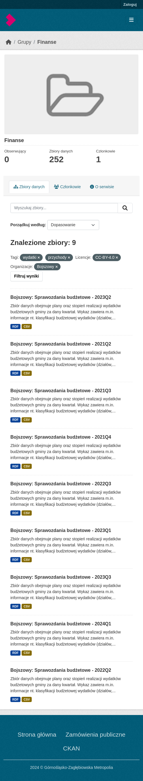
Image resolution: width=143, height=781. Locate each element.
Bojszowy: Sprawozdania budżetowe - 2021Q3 (60, 390)
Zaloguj (130, 4)
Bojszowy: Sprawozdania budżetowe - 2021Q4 (60, 437)
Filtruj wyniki (26, 276)
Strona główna (37, 734)
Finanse (46, 42)
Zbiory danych (29, 186)
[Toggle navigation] (131, 20)
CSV (27, 326)
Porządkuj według (27, 224)
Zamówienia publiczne (95, 734)
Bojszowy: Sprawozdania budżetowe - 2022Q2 (60, 670)
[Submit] (125, 208)
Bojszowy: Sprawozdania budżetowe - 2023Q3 (60, 577)
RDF (15, 326)
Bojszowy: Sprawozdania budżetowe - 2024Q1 (60, 623)
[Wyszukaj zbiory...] (64, 208)
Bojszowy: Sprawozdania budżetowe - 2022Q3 (60, 483)
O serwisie (102, 186)
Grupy (24, 42)
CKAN (71, 748)
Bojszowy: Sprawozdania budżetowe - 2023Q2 (60, 297)
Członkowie (67, 186)
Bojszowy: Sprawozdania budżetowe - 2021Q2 (60, 344)
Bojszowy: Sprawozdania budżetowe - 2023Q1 (60, 530)
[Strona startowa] (9, 42)
